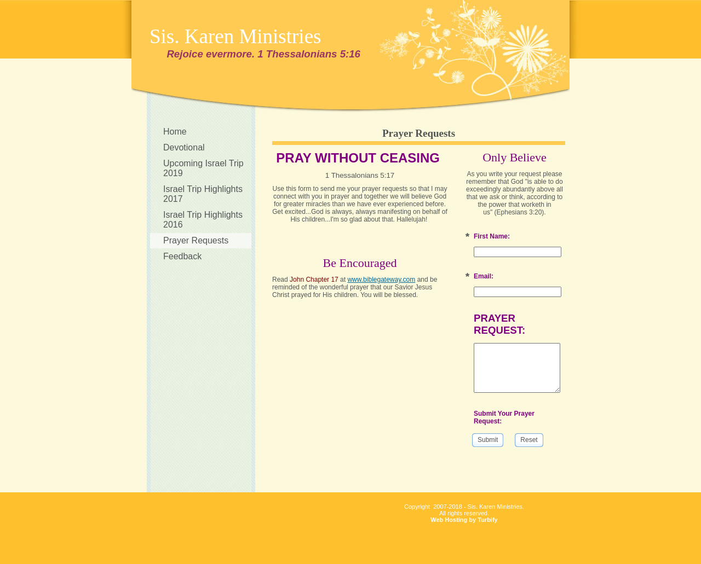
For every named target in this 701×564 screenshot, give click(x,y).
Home (175, 131)
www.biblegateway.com (381, 279)
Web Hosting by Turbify (463, 519)
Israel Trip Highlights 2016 (203, 219)
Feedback (182, 256)
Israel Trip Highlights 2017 (203, 193)
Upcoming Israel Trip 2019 (203, 168)
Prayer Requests (195, 240)
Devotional (184, 147)
